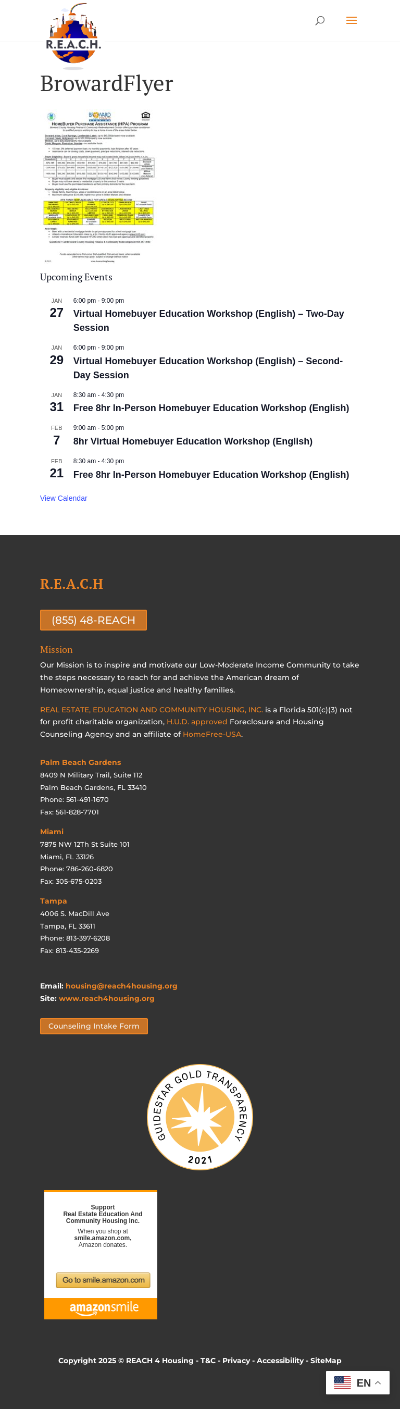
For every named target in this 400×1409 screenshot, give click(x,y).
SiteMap (326, 1360)
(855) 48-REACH (93, 620)
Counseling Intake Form (94, 1026)
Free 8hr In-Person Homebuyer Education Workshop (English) (211, 408)
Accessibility (280, 1360)
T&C (208, 1360)
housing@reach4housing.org (122, 986)
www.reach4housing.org (107, 998)
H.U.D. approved (197, 721)
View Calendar (64, 498)
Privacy (236, 1360)
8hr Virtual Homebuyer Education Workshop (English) (192, 441)
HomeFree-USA (212, 734)
